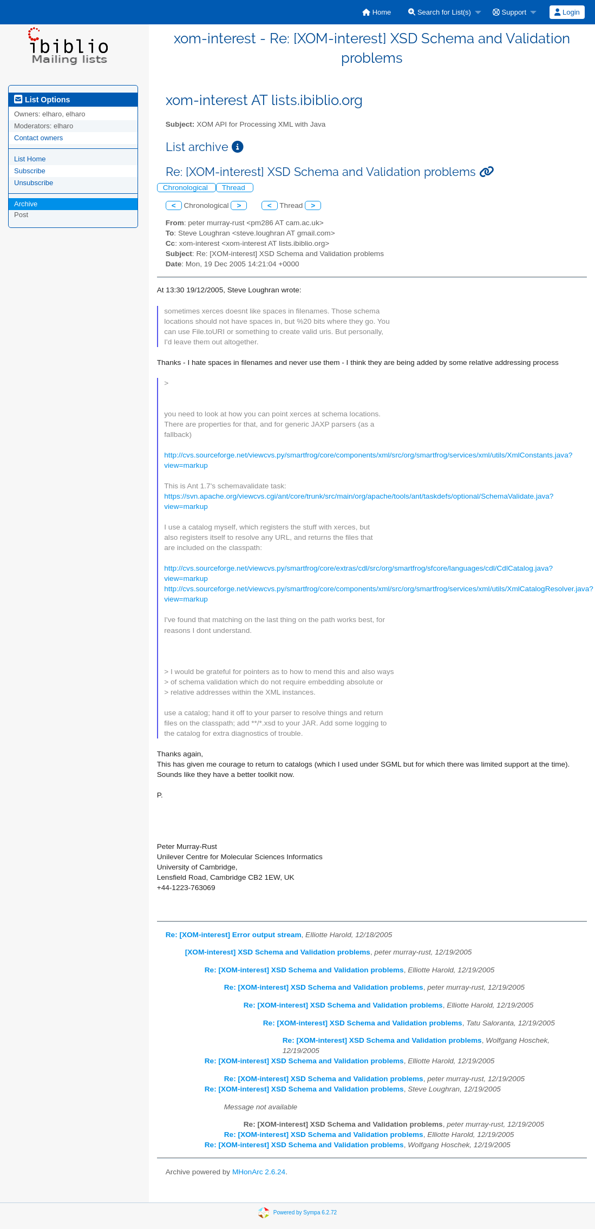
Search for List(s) (439, 12)
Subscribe (29, 171)
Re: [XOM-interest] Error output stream (234, 935)
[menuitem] (377, 12)
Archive (25, 204)
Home (376, 12)
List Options (42, 99)
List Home (30, 159)
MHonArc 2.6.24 (258, 1172)
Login (566, 12)
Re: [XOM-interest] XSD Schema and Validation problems (304, 970)
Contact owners (38, 138)
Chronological (186, 188)
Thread (234, 188)
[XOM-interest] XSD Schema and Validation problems (277, 952)
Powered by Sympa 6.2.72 (305, 1212)
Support (509, 12)
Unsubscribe (33, 183)
